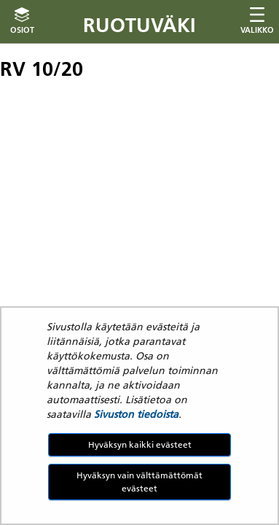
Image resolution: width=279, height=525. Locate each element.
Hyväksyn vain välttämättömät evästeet (139, 482)
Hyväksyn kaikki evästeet (140, 444)
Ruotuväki (139, 25)
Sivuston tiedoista (136, 414)
